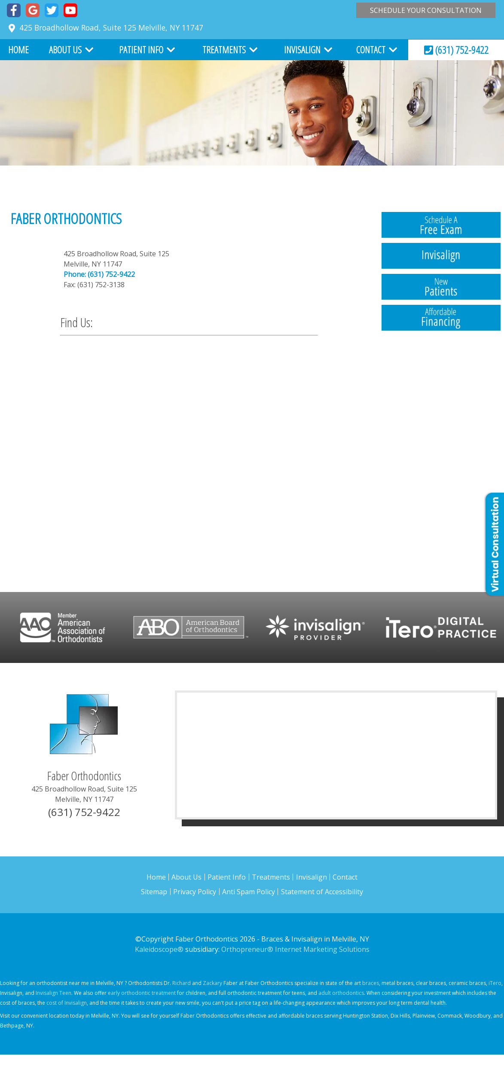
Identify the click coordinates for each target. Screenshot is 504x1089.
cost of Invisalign (66, 1002)
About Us (65, 49)
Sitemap (154, 891)
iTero (495, 983)
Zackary (212, 983)
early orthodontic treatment (142, 993)
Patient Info (141, 49)
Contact (370, 49)
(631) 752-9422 (456, 50)
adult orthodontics (341, 993)
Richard (181, 983)
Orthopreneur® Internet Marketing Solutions (295, 949)
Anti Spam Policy (248, 891)
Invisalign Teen (53, 993)
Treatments (224, 49)
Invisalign (302, 49)
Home (18, 49)
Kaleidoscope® (159, 949)
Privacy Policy (194, 891)
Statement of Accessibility (322, 891)
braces (370, 983)
